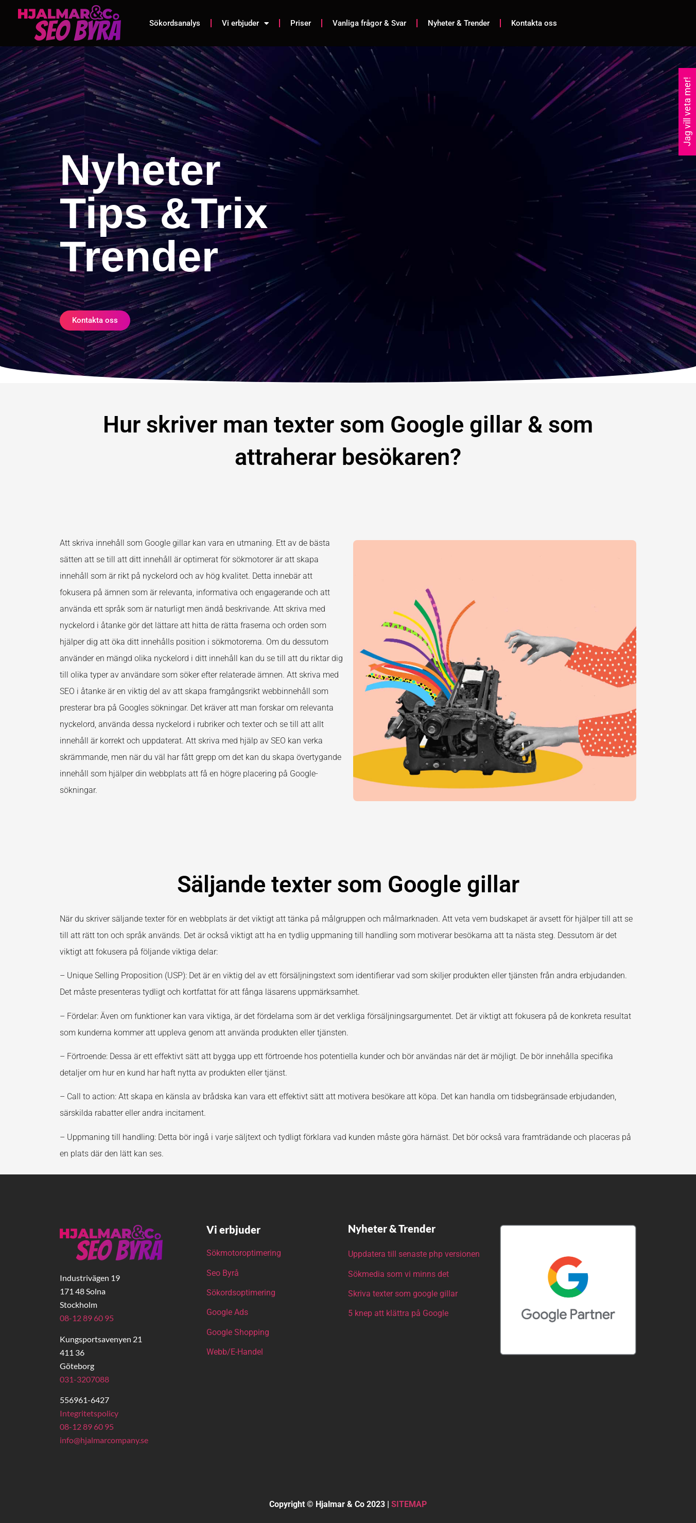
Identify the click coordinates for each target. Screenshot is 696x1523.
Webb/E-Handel (234, 1352)
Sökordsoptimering (241, 1292)
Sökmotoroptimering (243, 1253)
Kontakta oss (534, 23)
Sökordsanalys (174, 23)
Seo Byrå (223, 1273)
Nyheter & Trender (459, 23)
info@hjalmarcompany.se (104, 1440)
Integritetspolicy (89, 1413)
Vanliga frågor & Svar (369, 23)
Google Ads (227, 1312)
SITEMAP (409, 1504)
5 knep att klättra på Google (398, 1313)
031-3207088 (84, 1379)
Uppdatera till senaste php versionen (414, 1254)
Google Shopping (237, 1332)
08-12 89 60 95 (87, 1318)
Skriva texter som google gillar (403, 1294)
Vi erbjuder (245, 23)
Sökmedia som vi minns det (398, 1274)
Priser (300, 23)
